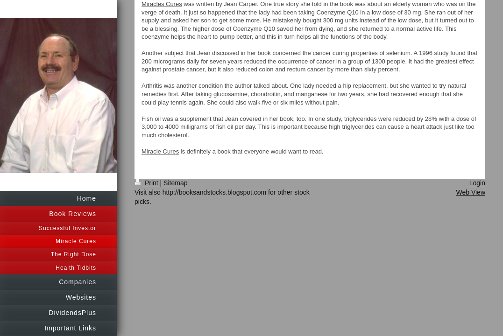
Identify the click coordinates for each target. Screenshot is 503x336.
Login (477, 183)
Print (147, 183)
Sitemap (175, 183)
